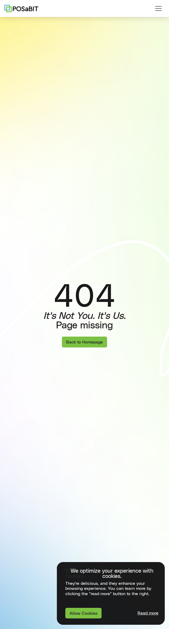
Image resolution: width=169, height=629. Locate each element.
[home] (21, 8)
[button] (158, 8)
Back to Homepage (84, 342)
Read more (148, 613)
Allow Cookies (83, 613)
